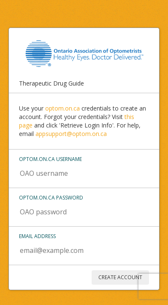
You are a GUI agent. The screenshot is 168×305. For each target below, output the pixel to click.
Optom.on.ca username (50, 159)
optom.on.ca (62, 108)
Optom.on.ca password (51, 197)
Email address (37, 236)
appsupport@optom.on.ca (71, 134)
